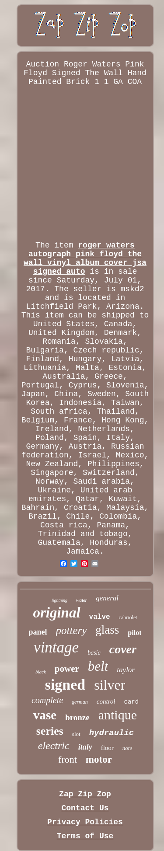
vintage (56, 647)
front (67, 759)
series (49, 731)
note (127, 748)
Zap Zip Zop (85, 794)
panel (38, 632)
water (81, 600)
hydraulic (111, 733)
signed (65, 685)
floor (107, 747)
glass (107, 629)
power (67, 668)
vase (44, 715)
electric (54, 745)
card (131, 701)
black (40, 671)
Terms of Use (85, 836)
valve (99, 617)
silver (109, 685)
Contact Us (84, 808)
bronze (77, 717)
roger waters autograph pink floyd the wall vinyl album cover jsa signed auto (85, 258)
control (106, 701)
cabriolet (128, 617)
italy (85, 747)
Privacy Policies (85, 822)
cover (122, 649)
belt (98, 666)
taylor (126, 670)
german (80, 702)
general (107, 598)
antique (117, 715)
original (56, 613)
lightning (59, 600)
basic (94, 652)
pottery (71, 630)
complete (47, 700)
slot (76, 734)
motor (99, 759)
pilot (134, 632)
